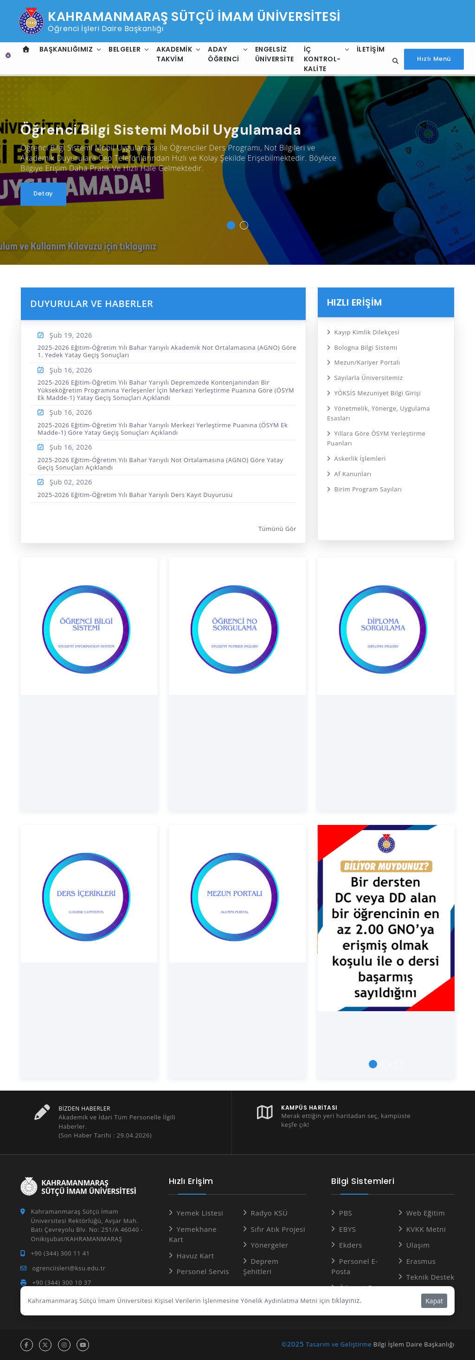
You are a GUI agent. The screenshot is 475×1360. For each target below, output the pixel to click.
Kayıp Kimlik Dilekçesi (366, 331)
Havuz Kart (195, 1255)
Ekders (350, 1244)
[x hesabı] (45, 1344)
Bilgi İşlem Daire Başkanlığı (414, 1344)
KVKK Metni (426, 1228)
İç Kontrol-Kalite (320, 59)
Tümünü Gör (277, 528)
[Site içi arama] (393, 61)
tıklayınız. (346, 1300)
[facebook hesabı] (26, 1344)
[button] (231, 225)
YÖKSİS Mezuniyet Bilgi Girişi (377, 390)
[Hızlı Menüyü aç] (434, 59)
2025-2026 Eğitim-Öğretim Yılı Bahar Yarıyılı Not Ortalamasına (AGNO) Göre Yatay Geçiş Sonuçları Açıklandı (160, 463)
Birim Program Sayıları (368, 481)
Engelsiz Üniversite (272, 54)
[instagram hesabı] (64, 1344)
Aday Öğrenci (222, 54)
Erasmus (421, 1260)
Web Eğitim (425, 1212)
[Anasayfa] (6, 59)
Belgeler (123, 49)
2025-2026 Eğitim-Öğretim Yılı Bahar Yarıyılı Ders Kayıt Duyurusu (135, 494)
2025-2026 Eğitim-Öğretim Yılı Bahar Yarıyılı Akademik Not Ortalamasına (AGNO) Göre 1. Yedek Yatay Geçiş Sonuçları (167, 351)
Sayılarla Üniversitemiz (368, 375)
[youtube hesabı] (83, 1344)
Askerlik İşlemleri (359, 452)
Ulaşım (418, 1244)
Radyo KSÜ (269, 1212)
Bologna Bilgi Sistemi (365, 346)
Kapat (434, 1300)
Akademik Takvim (172, 54)
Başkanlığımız (64, 49)
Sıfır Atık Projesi (277, 1228)
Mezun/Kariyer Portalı (367, 361)
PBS (345, 1212)
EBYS (347, 1228)
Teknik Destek (430, 1277)
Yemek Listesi (199, 1212)
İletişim (369, 49)
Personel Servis (202, 1271)
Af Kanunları (352, 467)
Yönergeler (269, 1244)
